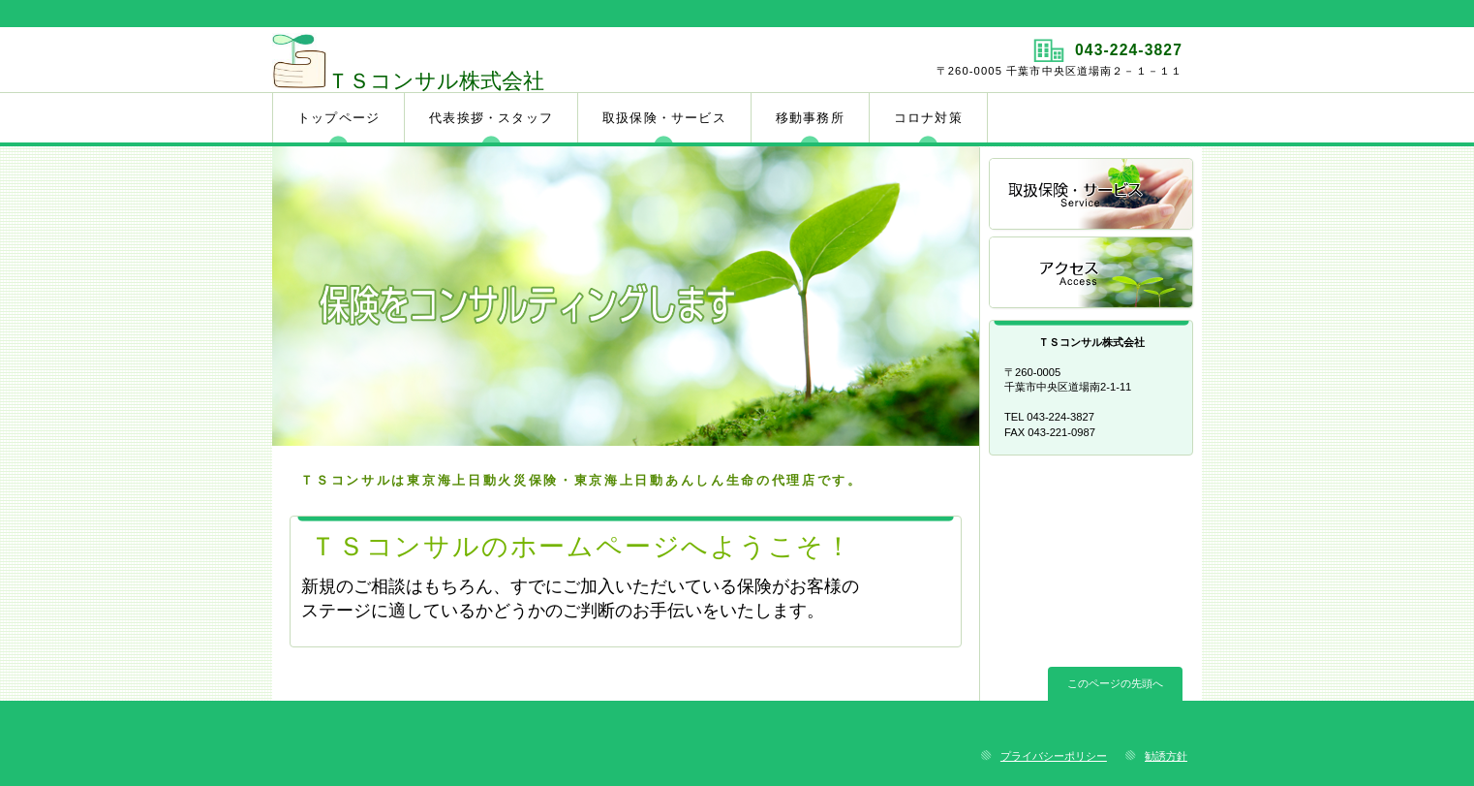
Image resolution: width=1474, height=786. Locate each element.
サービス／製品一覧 (1092, 195)
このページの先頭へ (1115, 683)
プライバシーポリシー (1053, 756)
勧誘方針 (1166, 756)
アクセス (1092, 273)
